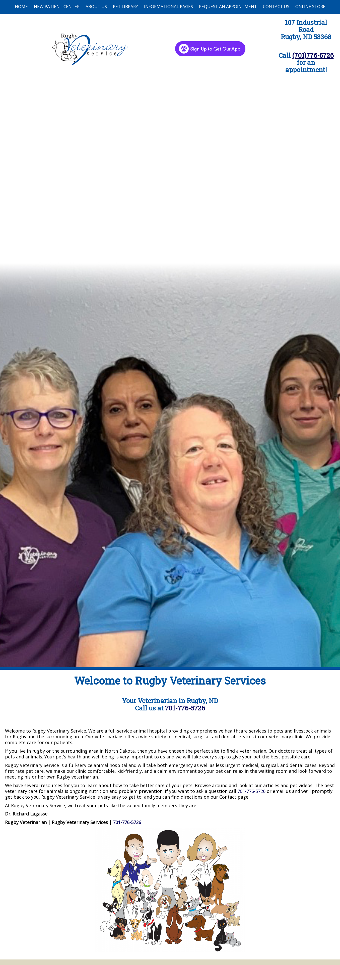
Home (21, 6)
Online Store (310, 6)
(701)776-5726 (313, 55)
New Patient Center (57, 6)
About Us (96, 6)
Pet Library (125, 6)
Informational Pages (168, 6)
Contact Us (276, 6)
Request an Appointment (228, 6)
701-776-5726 (185, 708)
